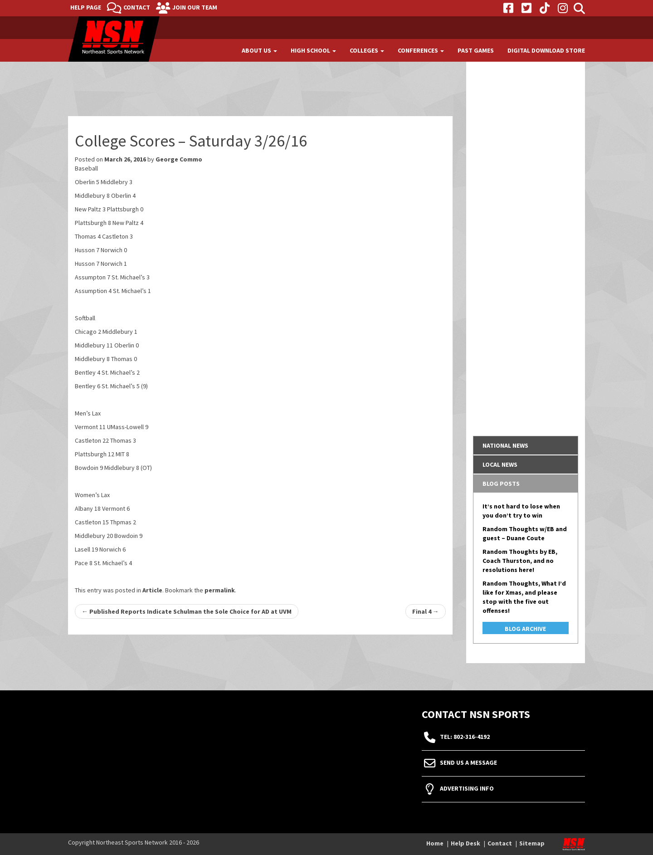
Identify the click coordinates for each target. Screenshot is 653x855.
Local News (499, 464)
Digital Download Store (546, 50)
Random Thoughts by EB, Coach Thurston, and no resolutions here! (519, 560)
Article (152, 590)
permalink (220, 590)
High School (313, 50)
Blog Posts (501, 483)
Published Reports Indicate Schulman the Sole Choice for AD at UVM (187, 611)
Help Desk (465, 843)
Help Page (85, 7)
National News (505, 445)
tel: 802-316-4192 (465, 737)
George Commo (179, 159)
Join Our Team (194, 7)
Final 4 (425, 611)
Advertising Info (467, 789)
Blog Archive (525, 629)
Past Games (476, 50)
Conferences (421, 50)
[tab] (525, 445)
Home (434, 843)
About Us (259, 50)
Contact (136, 7)
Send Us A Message (468, 763)
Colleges (367, 50)
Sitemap (532, 843)
